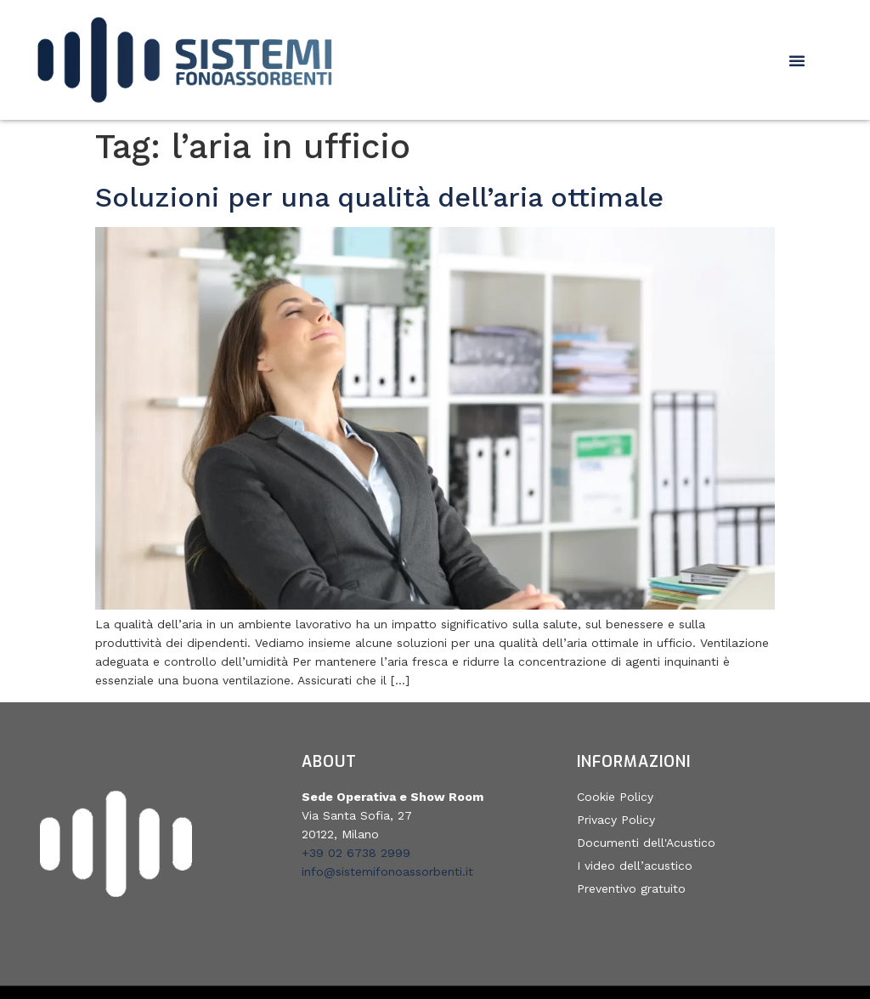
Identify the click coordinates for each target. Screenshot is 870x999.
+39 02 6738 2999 (356, 853)
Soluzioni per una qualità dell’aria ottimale (379, 197)
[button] (797, 60)
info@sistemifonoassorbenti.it (387, 871)
